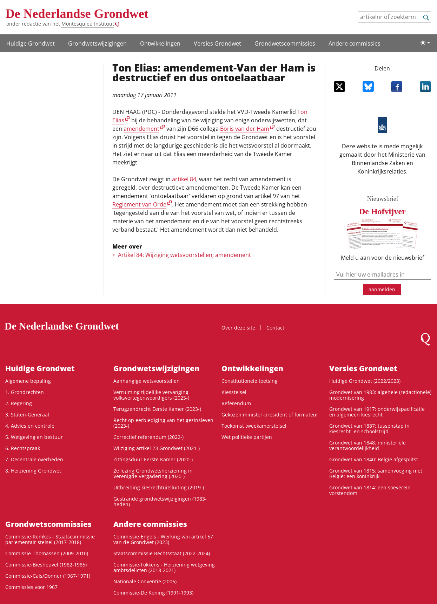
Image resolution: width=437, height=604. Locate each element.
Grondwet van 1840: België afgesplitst (373, 459)
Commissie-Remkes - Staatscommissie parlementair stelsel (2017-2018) (50, 539)
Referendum (236, 403)
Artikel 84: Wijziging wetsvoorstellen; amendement (184, 255)
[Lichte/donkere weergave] (425, 43)
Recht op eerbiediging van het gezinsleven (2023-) (163, 423)
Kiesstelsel (233, 392)
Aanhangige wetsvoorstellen (146, 381)
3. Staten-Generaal (27, 414)
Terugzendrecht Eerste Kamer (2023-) (157, 409)
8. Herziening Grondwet (33, 470)
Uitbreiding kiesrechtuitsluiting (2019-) (158, 487)
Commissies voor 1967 (31, 587)
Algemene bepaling (28, 381)
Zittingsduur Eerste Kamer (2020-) (153, 459)
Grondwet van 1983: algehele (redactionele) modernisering (380, 395)
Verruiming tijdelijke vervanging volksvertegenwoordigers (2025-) (151, 395)
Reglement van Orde (139, 204)
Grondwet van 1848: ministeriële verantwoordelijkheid (367, 445)
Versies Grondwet (217, 43)
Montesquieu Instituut (87, 23)
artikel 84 (184, 179)
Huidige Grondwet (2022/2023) (364, 381)
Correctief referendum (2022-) (148, 437)
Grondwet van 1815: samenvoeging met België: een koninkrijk (375, 473)
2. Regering (18, 403)
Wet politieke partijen (246, 437)
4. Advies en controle (29, 425)
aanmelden (382, 289)
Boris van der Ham (244, 129)
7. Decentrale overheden (34, 459)
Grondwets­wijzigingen (97, 43)
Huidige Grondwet (30, 43)
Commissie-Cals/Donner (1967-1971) (47, 575)
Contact (275, 327)
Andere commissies (354, 43)
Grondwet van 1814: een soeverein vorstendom (370, 490)
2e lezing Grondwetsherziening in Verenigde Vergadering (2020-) (153, 473)
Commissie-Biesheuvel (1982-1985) (46, 564)
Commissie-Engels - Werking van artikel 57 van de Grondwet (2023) (163, 539)
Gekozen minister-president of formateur (269, 414)
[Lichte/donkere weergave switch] (425, 43)
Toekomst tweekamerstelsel (253, 425)
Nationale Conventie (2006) (145, 581)
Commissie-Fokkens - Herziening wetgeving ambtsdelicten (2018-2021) (164, 567)
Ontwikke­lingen (160, 43)
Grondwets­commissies (284, 43)
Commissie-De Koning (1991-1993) (153, 592)
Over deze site (238, 327)
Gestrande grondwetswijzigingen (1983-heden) (160, 501)
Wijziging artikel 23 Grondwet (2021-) (156, 448)
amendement (141, 129)
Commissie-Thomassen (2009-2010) (46, 553)
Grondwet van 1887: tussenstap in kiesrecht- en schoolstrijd (369, 428)
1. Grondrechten (24, 392)
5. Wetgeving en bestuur (34, 437)
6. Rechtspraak (22, 448)
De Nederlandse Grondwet (77, 14)
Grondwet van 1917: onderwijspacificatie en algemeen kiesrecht (377, 412)
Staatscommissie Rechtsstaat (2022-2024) (161, 553)
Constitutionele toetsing (249, 381)
